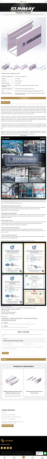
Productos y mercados (19, 14)
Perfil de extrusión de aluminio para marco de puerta (34, 392)
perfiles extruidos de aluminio (16, 318)
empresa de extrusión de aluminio (9, 320)
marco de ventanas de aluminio (30, 318)
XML (10, 453)
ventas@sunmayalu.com (12, 312)
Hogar (12, 14)
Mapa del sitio (4, 453)
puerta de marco (5, 318)
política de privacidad (17, 453)
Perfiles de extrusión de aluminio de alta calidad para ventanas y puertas (13, 392)
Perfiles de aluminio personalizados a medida (13, 340)
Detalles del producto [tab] (5, 102)
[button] (45, 383)
